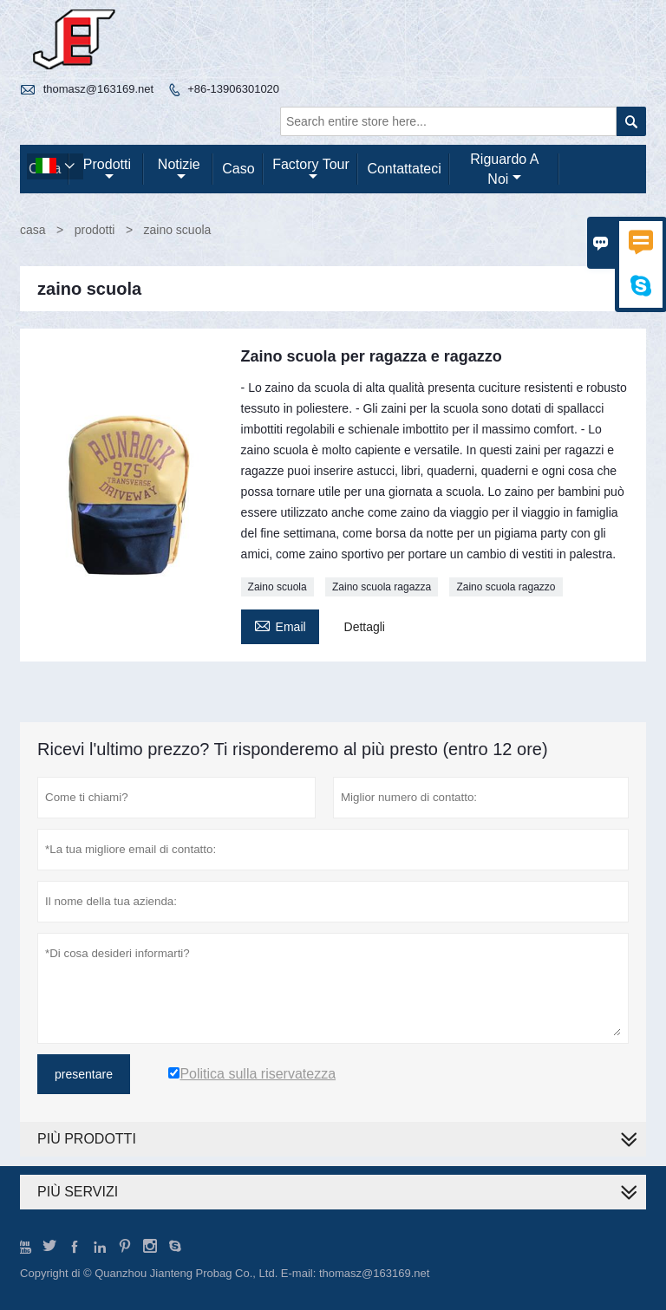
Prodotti (107, 170)
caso (238, 168)
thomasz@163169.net (98, 88)
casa (33, 230)
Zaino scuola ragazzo (505, 587)
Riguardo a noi (504, 169)
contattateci (404, 168)
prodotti (95, 230)
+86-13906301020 (233, 88)
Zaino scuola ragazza (381, 587)
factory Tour (310, 170)
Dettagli (364, 627)
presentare (84, 1074)
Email (280, 625)
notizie (179, 170)
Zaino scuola (277, 587)
